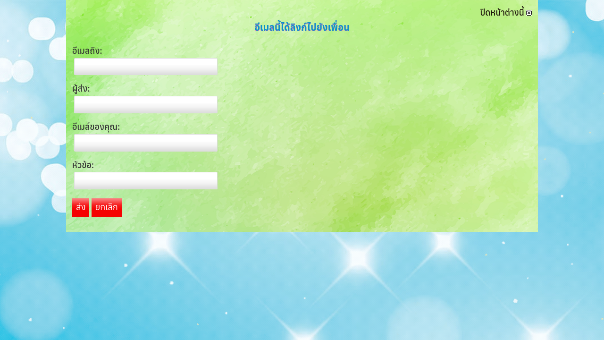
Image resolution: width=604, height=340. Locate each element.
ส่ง (80, 207)
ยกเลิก (106, 207)
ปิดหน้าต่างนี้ (506, 12)
